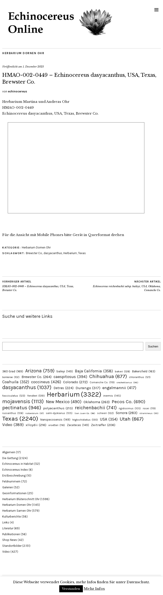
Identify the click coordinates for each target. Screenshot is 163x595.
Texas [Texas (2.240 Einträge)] (20, 418)
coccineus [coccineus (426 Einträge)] (46, 381)
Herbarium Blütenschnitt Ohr (21, 499)
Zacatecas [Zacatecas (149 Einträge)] (78, 425)
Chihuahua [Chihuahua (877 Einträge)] (108, 376)
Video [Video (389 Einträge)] (13, 424)
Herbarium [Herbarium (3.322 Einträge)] (74, 394)
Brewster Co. (34, 253)
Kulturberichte (11, 516)
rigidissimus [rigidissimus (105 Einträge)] (130, 408)
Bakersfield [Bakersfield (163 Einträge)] (143, 371)
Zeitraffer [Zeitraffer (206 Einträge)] (103, 425)
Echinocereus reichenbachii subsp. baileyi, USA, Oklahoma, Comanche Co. (121, 286)
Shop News (9, 540)
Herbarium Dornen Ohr (23, 53)
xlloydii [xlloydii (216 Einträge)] (36, 425)
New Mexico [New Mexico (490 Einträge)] (64, 401)
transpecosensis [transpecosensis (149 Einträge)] (55, 419)
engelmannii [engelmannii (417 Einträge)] (119, 387)
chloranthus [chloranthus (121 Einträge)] (140, 377)
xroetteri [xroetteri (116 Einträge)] (56, 425)
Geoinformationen (14, 493)
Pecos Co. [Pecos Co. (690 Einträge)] (128, 401)
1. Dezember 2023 (33, 66)
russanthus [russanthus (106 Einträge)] (12, 413)
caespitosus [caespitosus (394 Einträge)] (70, 376)
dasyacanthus (53, 253)
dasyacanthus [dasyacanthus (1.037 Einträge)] (27, 387)
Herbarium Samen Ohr (16, 510)
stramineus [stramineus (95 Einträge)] (148, 413)
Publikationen (11, 534)
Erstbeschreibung (14, 475)
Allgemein (8, 452)
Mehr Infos (94, 588)
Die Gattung (10, 458)
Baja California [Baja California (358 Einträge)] (94, 371)
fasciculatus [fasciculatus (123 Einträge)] (13, 395)
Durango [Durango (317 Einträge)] (88, 387)
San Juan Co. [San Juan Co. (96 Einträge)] (84, 413)
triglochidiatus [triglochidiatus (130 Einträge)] (85, 419)
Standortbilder (12, 545)
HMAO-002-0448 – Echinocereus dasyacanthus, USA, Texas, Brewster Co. (42, 286)
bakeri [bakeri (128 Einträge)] (122, 371)
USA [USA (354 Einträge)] (109, 419)
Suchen (153, 346)
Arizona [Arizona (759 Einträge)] (39, 370)
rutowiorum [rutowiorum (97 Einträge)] (34, 413)
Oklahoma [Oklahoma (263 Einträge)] (97, 402)
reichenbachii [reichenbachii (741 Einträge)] (96, 407)
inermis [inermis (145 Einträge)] (112, 395)
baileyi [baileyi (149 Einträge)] (65, 371)
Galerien (7, 487)
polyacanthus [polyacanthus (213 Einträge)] (58, 408)
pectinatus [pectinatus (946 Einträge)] (21, 408)
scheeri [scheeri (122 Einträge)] (105, 413)
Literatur (7, 528)
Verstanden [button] (71, 589)
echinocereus (17, 91)
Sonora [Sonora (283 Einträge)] (126, 413)
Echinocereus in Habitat (17, 463)
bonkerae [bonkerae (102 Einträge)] (11, 377)
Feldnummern (11, 481)
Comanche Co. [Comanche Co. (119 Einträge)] (102, 382)
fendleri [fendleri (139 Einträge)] (36, 395)
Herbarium (70, 253)
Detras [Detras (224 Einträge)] (64, 388)
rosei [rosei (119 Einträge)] (149, 408)
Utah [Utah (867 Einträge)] (131, 419)
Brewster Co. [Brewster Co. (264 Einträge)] (37, 377)
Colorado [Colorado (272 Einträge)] (75, 382)
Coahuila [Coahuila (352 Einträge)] (15, 382)
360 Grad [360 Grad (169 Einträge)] (12, 371)
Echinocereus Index (15, 469)
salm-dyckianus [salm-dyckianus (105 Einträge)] (59, 413)
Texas (82, 253)
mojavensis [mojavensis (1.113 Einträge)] (23, 401)
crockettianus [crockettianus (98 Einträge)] (127, 382)
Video (6, 551)
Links (5, 522)
